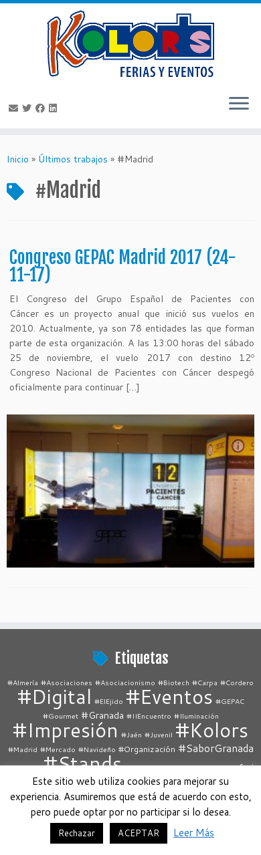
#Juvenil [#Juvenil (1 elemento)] (159, 734)
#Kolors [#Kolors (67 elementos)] (211, 729)
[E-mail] (15, 108)
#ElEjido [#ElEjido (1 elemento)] (108, 701)
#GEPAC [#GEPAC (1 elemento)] (229, 701)
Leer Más (193, 833)
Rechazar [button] (76, 833)
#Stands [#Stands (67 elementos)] (83, 763)
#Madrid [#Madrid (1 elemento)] (22, 749)
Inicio (18, 159)
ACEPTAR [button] (138, 833)
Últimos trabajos (73, 159)
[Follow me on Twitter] (28, 108)
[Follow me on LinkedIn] (55, 108)
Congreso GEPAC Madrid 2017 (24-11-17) (122, 266)
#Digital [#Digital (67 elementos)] (54, 696)
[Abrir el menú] (239, 104)
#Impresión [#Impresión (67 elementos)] (65, 729)
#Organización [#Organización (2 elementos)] (146, 749)
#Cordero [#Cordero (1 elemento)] (237, 682)
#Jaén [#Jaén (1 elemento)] (131, 734)
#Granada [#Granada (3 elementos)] (102, 715)
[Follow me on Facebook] (42, 108)
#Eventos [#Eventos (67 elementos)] (169, 696)
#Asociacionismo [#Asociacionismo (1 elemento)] (125, 682)
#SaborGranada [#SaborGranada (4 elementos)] (216, 748)
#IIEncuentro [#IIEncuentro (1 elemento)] (148, 716)
